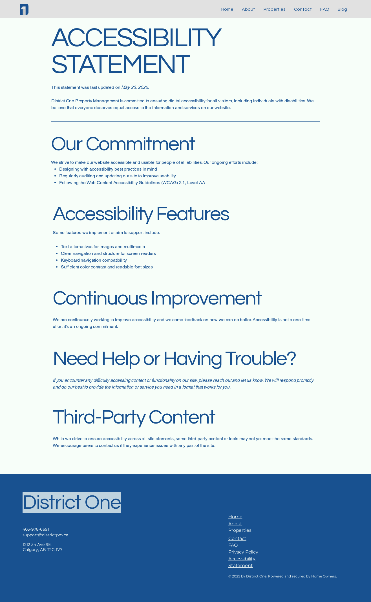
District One (72, 502)
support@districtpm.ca (45, 534)
